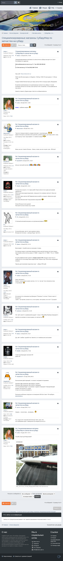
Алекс (5, 51)
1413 (12, 194)
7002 (11, 116)
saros (5, 410)
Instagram (36, 545)
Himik (5, 190)
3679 (4, 292)
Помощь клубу (56, 545)
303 (12, 319)
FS (4, 224)
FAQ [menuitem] (52, 8)
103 (13, 55)
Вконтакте (37, 541)
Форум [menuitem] (44, 8)
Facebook (36, 543)
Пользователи (56, 543)
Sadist (5, 285)
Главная (35, 8)
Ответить (7, 45)
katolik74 (6, 161)
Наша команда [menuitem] (8, 556)
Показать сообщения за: (20, 493)
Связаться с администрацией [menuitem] (23, 556)
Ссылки (59, 8)
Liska (5, 110)
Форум (54, 537)
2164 (4, 138)
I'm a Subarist (37, 547)
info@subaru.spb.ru (39, 549)
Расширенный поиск (18, 2)
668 (11, 414)
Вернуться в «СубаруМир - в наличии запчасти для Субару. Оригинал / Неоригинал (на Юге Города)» (29, 511)
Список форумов (14, 525)
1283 (4, 230)
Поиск (15, 2)
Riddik (5, 357)
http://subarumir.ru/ (26, 73)
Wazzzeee (6, 133)
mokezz (5, 315)
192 (11, 361)
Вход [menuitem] (60, 2)
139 (12, 385)
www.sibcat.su (19, 396)
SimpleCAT (6, 381)
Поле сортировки (43, 493)
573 (13, 165)
